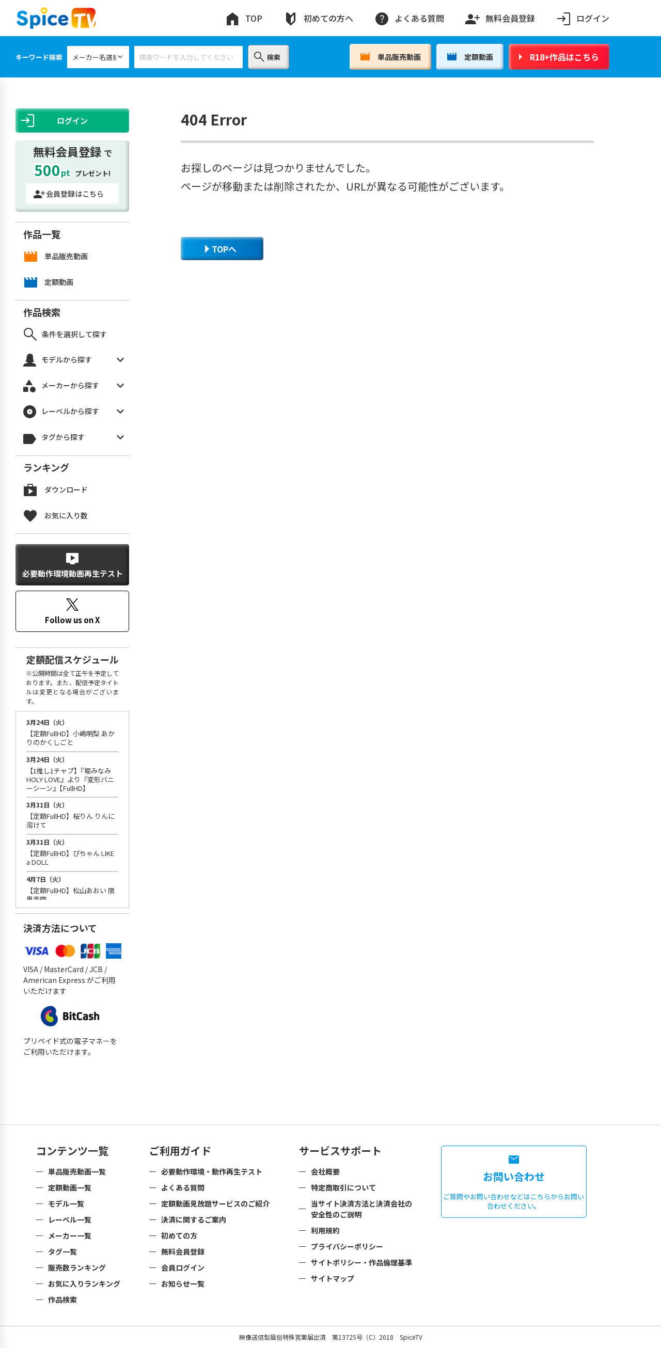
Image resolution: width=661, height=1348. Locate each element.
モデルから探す (73, 360)
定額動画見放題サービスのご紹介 (215, 1203)
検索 (267, 57)
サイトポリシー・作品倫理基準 (361, 1262)
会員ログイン (182, 1267)
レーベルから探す (73, 411)
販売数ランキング (77, 1267)
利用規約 (325, 1230)
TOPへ (221, 249)
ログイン (582, 18)
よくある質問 (409, 18)
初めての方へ (318, 18)
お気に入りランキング (84, 1283)
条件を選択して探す (65, 334)
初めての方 (179, 1235)
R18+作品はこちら (559, 57)
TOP (243, 18)
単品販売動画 (390, 57)
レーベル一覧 (69, 1219)
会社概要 (325, 1171)
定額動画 (470, 57)
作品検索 (62, 1299)
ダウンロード (56, 489)
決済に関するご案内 (193, 1219)
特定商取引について (343, 1187)
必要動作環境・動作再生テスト (211, 1171)
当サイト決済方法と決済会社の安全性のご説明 (361, 1208)
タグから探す (73, 437)
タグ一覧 (62, 1251)
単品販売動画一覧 (77, 1171)
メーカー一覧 (69, 1235)
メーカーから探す (73, 385)
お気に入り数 (56, 515)
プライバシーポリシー (347, 1246)
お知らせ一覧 (182, 1283)
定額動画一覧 (69, 1187)
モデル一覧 (66, 1203)
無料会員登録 (500, 16)
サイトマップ (332, 1278)
